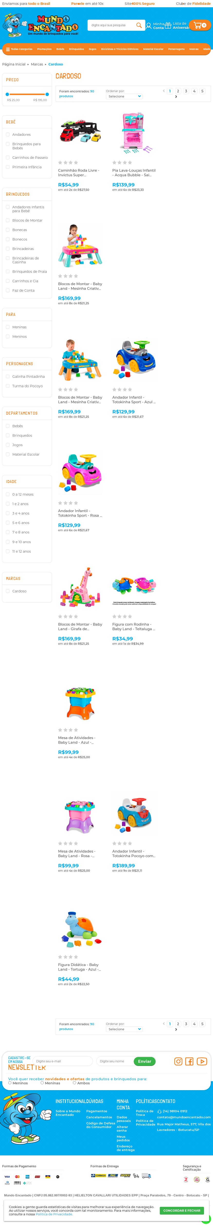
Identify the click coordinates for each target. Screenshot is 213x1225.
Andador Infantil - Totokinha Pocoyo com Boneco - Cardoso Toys (133, 856)
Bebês (60, 49)
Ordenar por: (115, 91)
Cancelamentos (99, 1117)
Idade (206, 49)
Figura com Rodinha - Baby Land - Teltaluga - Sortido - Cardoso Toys (133, 629)
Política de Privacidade (145, 1122)
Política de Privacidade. (54, 1214)
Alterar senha (122, 1128)
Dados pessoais (124, 1119)
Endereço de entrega (126, 1148)
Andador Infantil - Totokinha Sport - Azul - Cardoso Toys (134, 402)
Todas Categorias (21, 49)
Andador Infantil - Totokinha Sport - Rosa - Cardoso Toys (79, 516)
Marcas (193, 49)
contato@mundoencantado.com (184, 1117)
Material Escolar (153, 49)
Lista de (183, 25)
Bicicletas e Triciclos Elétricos (119, 49)
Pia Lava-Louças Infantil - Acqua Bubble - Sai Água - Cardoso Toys (134, 175)
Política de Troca (144, 1113)
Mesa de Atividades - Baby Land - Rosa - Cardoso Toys (77, 856)
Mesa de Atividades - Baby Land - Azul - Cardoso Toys (77, 743)
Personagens (176, 49)
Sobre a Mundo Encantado (68, 1113)
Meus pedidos (123, 1138)
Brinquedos (76, 49)
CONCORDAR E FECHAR (181, 1210)
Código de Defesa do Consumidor (100, 1125)
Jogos (92, 49)
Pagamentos (96, 1111)
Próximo (176, 96)
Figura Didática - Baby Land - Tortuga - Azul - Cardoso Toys (78, 970)
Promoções (44, 49)
